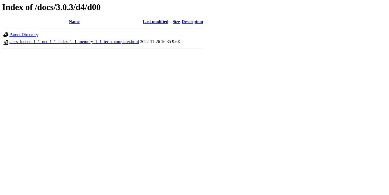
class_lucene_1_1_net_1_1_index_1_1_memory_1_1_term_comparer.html (74, 41)
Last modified (155, 21)
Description (192, 21)
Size (176, 21)
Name (74, 21)
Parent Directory (23, 34)
